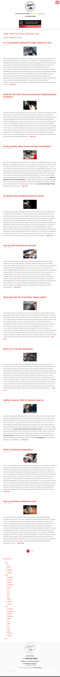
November (10, 580)
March (9, 568)
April (8, 565)
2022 (37, 34)
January (9, 572)
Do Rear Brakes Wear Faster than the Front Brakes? (27, 146)
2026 (6, 563)
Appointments (30, 26)
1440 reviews (41, 13)
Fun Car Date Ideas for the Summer (19, 246)
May (8, 594)
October (9, 582)
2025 (6, 575)
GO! (54, 671)
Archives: (7, 559)
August (9, 587)
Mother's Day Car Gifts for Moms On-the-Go (23, 400)
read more (12, 84)
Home (5, 34)
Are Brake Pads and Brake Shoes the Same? (23, 196)
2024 (6, 606)
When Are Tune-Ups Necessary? (18, 349)
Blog (22, 34)
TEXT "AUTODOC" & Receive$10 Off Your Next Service (31, 23)
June (8, 592)
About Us (14, 34)
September (10, 584)
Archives (30, 34)
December (10, 577)
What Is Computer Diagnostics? (18, 450)
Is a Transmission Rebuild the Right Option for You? (27, 43)
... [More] (5, 638)
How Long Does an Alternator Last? (19, 501)
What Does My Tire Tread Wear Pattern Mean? (25, 297)
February (9, 570)
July (8, 589)
